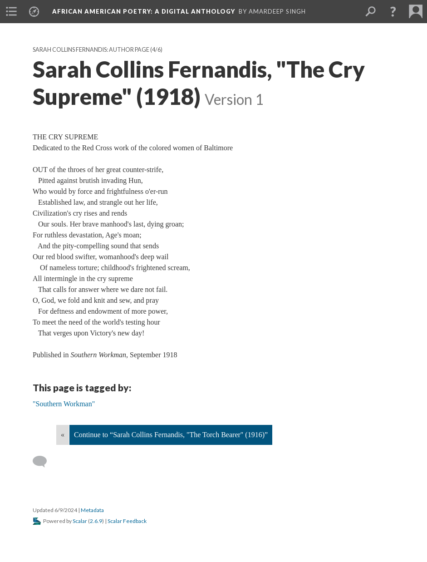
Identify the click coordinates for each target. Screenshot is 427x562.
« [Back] (62, 435)
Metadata (92, 510)
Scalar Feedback (127, 521)
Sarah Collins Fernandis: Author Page (91, 49)
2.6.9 (96, 521)
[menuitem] (11, 11)
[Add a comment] (44, 462)
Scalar (80, 521)
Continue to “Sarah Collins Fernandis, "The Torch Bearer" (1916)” (171, 435)
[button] (393, 11)
